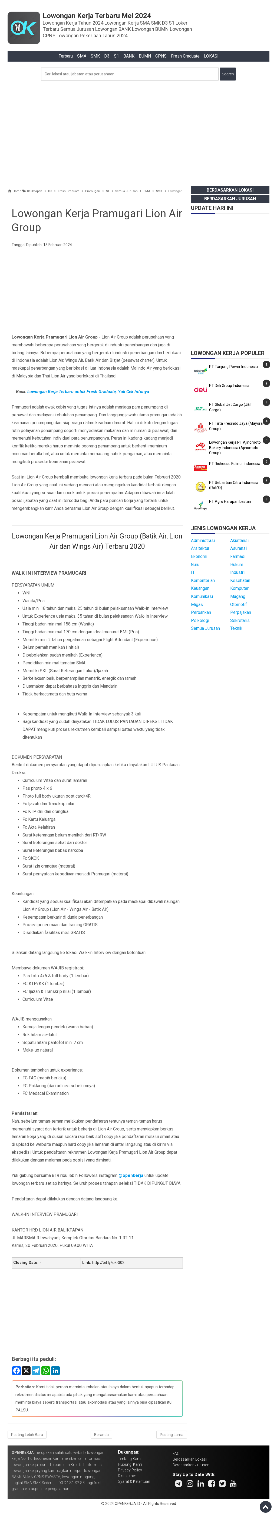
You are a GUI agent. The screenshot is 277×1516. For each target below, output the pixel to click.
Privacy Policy (130, 1470)
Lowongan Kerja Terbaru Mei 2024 (97, 16)
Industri (237, 572)
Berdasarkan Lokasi (230, 190)
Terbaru (66, 56)
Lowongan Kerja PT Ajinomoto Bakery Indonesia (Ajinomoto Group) (235, 447)
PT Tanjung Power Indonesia (233, 366)
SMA (81, 56)
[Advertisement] (138, 132)
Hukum (236, 564)
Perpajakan (240, 612)
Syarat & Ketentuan (134, 1481)
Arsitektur (200, 548)
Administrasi (203, 540)
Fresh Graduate (185, 56)
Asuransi (238, 548)
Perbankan (201, 612)
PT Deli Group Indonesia (229, 385)
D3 (107, 56)
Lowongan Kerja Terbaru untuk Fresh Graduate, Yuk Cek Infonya (88, 391)
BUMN (145, 56)
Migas (197, 604)
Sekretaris (240, 620)
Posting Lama (171, 1435)
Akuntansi (239, 540)
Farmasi (237, 556)
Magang (237, 596)
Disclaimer (127, 1476)
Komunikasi (202, 596)
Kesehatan (240, 580)
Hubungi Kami (130, 1464)
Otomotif (238, 604)
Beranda (101, 1435)
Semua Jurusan (205, 628)
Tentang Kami (129, 1459)
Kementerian (203, 580)
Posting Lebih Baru (27, 1435)
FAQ (176, 1453)
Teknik (236, 628)
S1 (116, 56)
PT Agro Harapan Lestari (230, 501)
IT (193, 572)
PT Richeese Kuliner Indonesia (234, 463)
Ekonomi (199, 556)
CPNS (161, 56)
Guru (195, 564)
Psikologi (200, 620)
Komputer (239, 588)
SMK (95, 56)
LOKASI (211, 56)
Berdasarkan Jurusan (230, 198)
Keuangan (200, 588)
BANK (128, 56)
